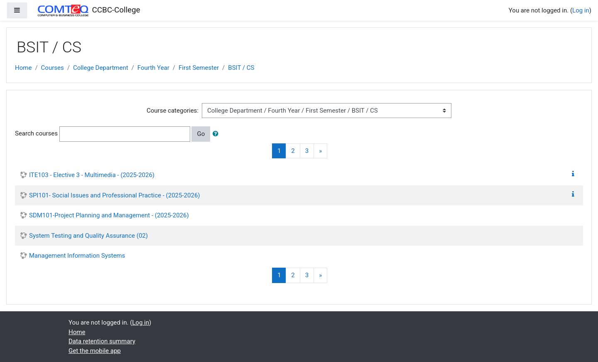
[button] (217, 134)
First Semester (199, 67)
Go (201, 134)
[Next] (320, 151)
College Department (100, 67)
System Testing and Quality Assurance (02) (88, 235)
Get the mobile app (95, 351)
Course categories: (173, 110)
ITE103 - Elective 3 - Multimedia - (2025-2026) (91, 175)
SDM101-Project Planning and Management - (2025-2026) (109, 215)
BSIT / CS (241, 67)
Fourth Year (153, 67)
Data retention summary (102, 341)
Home (23, 67)
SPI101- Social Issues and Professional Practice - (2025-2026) (114, 195)
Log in (580, 10)
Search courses (36, 133)
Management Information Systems (77, 255)
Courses (52, 67)
